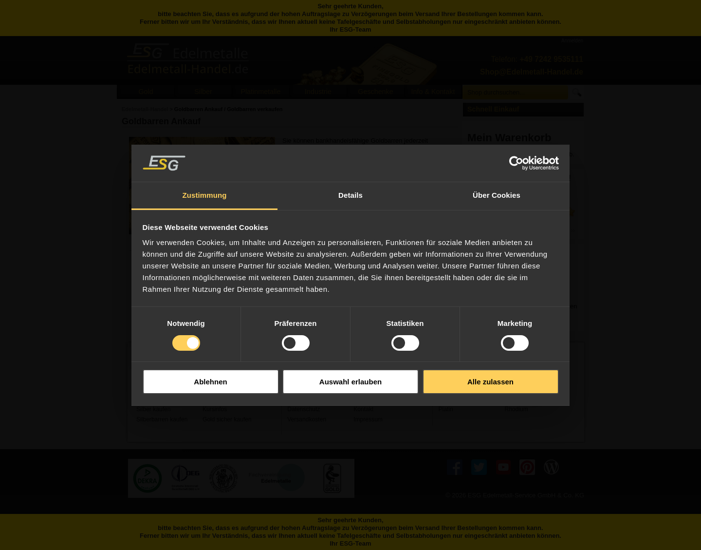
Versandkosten (306, 419)
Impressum (368, 419)
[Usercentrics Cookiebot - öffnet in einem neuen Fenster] (516, 163)
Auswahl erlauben (350, 382)
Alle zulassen (490, 382)
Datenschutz (303, 409)
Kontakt (363, 409)
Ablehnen (210, 382)
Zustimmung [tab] (205, 195)
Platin (445, 409)
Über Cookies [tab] (496, 195)
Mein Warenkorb (509, 138)
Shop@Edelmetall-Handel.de (531, 72)
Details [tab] (350, 195)
